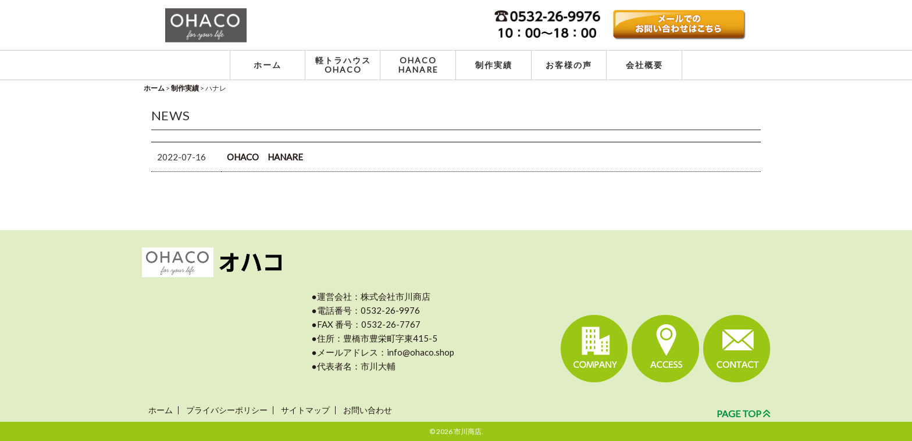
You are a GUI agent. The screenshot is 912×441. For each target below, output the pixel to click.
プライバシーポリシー (227, 410)
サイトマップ (305, 410)
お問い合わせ (367, 410)
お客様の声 (569, 65)
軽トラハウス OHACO (343, 64)
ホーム (268, 65)
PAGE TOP (743, 413)
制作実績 (493, 65)
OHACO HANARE (418, 64)
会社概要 (644, 65)
